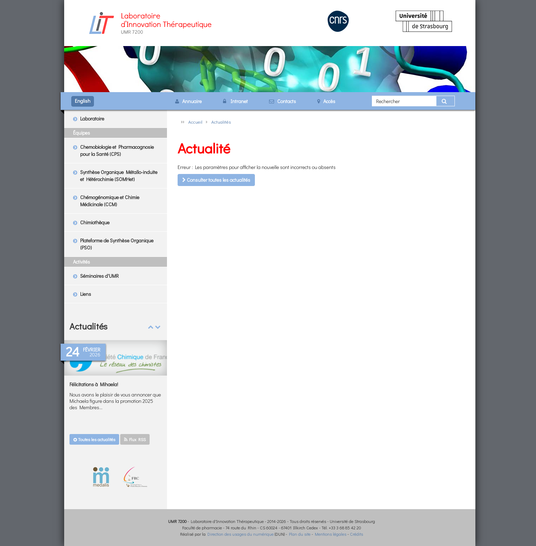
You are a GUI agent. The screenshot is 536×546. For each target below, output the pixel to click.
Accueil (195, 122)
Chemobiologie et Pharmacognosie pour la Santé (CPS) (117, 150)
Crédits (356, 534)
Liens (85, 294)
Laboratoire (92, 118)
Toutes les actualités (94, 439)
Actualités (221, 122)
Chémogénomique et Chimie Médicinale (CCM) (109, 201)
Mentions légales (330, 534)
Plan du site (300, 534)
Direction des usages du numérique (240, 534)
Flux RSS (135, 439)
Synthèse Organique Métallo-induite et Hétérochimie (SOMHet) (118, 175)
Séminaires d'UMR (99, 275)
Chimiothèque (95, 222)
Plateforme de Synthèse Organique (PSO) (116, 244)
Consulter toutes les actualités (216, 179)
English (82, 100)
